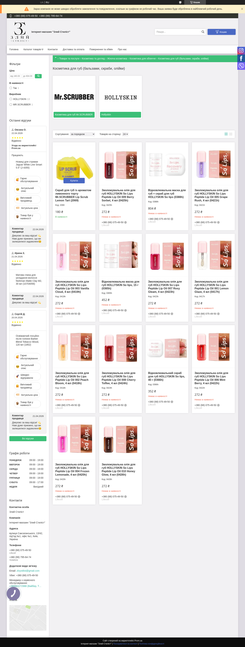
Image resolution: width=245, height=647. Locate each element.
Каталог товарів (32, 49)
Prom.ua (138, 641)
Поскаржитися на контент (125, 644)
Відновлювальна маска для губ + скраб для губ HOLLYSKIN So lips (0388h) (167, 193)
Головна (13, 49)
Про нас (122, 49)
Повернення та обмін (101, 49)
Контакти (53, 49)
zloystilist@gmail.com (28, 570)
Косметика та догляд (93, 58)
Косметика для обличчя (142, 58)
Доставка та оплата (73, 49)
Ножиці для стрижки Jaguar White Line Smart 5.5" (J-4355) (29, 164)
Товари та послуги (69, 58)
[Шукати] (203, 32)
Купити (74, 180)
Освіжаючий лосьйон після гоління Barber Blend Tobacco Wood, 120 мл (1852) (27, 340)
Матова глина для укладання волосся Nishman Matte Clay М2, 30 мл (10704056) (29, 279)
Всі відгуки (28, 438)
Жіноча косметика (117, 58)
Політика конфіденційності (151, 644)
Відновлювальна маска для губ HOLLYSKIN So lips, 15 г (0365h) (120, 285)
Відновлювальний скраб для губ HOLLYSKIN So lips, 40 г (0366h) (166, 376)
